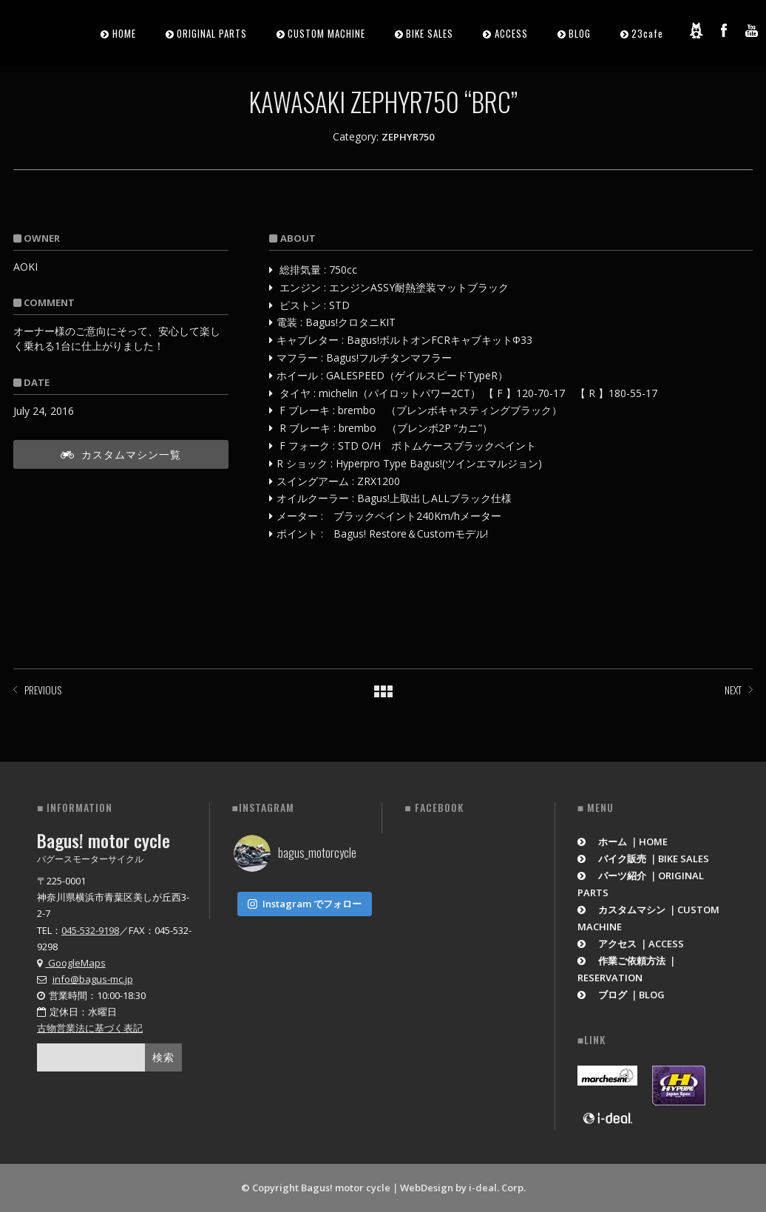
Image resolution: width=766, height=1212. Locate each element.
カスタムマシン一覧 (121, 453)
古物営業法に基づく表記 (90, 1028)
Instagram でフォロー (305, 900)
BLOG (580, 33)
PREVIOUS (42, 689)
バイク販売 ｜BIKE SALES (643, 858)
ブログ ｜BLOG (621, 994)
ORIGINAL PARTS (212, 33)
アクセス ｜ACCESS (631, 943)
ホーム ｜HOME (622, 841)
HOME (124, 33)
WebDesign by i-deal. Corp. (463, 1187)
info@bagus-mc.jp (92, 979)
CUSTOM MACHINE (326, 33)
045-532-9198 (90, 930)
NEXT (733, 689)
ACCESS (511, 33)
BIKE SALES (429, 33)
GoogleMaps (71, 962)
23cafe (647, 33)
